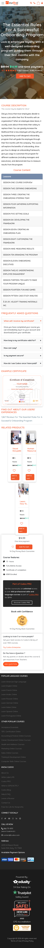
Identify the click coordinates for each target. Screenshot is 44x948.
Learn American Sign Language (13, 682)
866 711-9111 (7, 828)
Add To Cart (24, 76)
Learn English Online (9, 686)
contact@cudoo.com (10, 835)
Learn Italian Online (8, 707)
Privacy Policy (28, 941)
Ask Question (11, 664)
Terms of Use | (16, 941)
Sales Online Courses (9, 753)
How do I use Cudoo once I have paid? (20, 363)
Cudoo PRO (34, 594)
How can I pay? (10, 348)
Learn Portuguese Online (11, 716)
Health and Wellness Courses (12, 744)
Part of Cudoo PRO (22, 584)
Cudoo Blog (6, 790)
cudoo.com (22, 909)
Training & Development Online (13, 757)
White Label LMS (7, 777)
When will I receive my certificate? (19, 321)
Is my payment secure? (14, 355)
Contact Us (5, 803)
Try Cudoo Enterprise (11, 647)
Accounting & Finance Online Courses (16, 736)
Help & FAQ (5, 794)
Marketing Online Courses (11, 749)
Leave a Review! (7, 798)
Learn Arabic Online (9, 694)
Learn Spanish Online (9, 711)
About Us (5, 773)
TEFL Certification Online (11, 731)
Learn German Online (9, 703)
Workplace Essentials (9, 727)
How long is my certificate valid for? (20, 340)
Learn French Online (9, 690)
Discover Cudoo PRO (22, 602)
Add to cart (14, 477)
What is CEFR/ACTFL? (10, 786)
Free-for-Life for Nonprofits (12, 807)
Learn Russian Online (9, 699)
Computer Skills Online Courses (13, 761)
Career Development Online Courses (16, 740)
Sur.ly (26, 914)
